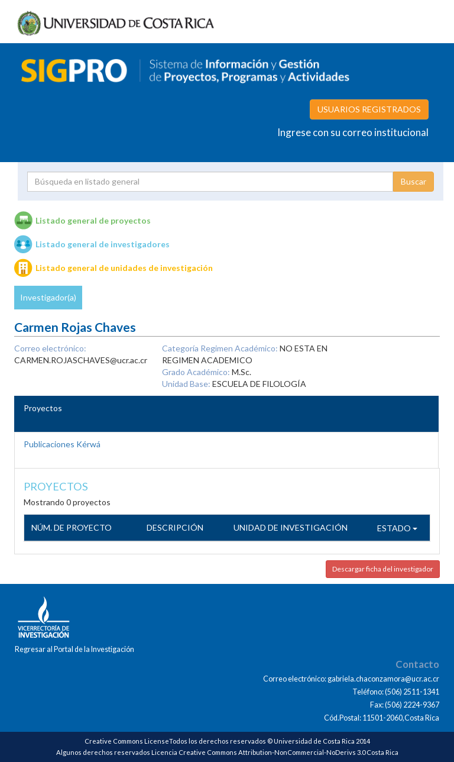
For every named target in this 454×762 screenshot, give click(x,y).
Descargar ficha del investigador (382, 568)
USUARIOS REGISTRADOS (369, 109)
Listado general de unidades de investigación (124, 268)
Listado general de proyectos (93, 220)
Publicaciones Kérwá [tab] (62, 444)
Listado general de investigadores (102, 244)
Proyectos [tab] (43, 408)
